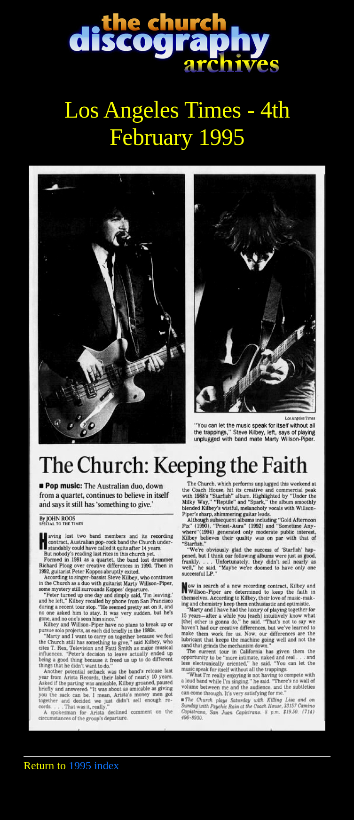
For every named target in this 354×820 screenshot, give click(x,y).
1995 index (94, 765)
